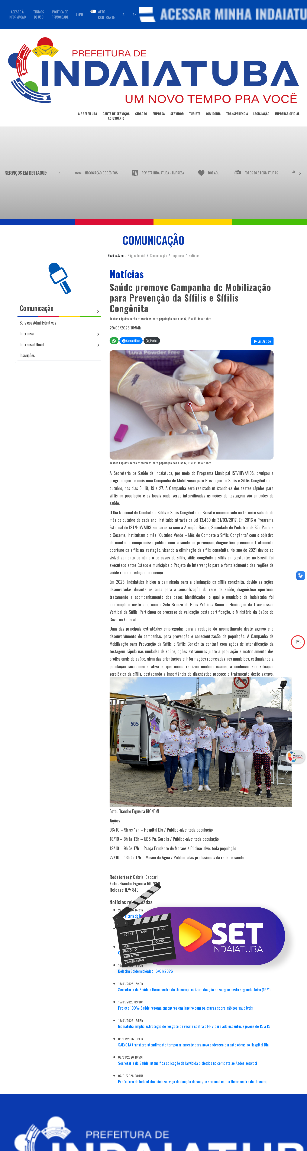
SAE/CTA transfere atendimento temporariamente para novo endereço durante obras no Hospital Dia (193, 1045)
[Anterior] (59, 173)
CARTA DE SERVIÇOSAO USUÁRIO (116, 116)
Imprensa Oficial (32, 344)
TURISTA (194, 114)
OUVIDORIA (213, 114)
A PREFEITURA (87, 114)
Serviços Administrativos (38, 322)
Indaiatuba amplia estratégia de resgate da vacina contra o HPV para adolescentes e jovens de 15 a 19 (194, 1026)
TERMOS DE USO (38, 14)
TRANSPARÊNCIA (237, 114)
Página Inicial (136, 255)
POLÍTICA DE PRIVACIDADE (60, 14)
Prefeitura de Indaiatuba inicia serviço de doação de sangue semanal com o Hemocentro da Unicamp (193, 1081)
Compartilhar (131, 341)
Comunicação (158, 255)
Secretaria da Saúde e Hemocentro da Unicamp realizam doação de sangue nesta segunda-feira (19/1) (194, 989)
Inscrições (27, 355)
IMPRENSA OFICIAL (287, 114)
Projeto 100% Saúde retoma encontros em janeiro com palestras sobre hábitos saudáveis (185, 1008)
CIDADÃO (141, 114)
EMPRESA (158, 114)
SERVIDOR (177, 114)
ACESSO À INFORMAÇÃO (17, 14)
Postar (151, 341)
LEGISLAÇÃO (261, 114)
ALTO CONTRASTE (106, 14)
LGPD (79, 14)
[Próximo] (300, 173)
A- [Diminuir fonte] (124, 14)
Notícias (193, 255)
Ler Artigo (262, 341)
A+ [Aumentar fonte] (134, 14)
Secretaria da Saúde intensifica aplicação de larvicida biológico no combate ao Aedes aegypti (187, 1063)
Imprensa (178, 255)
